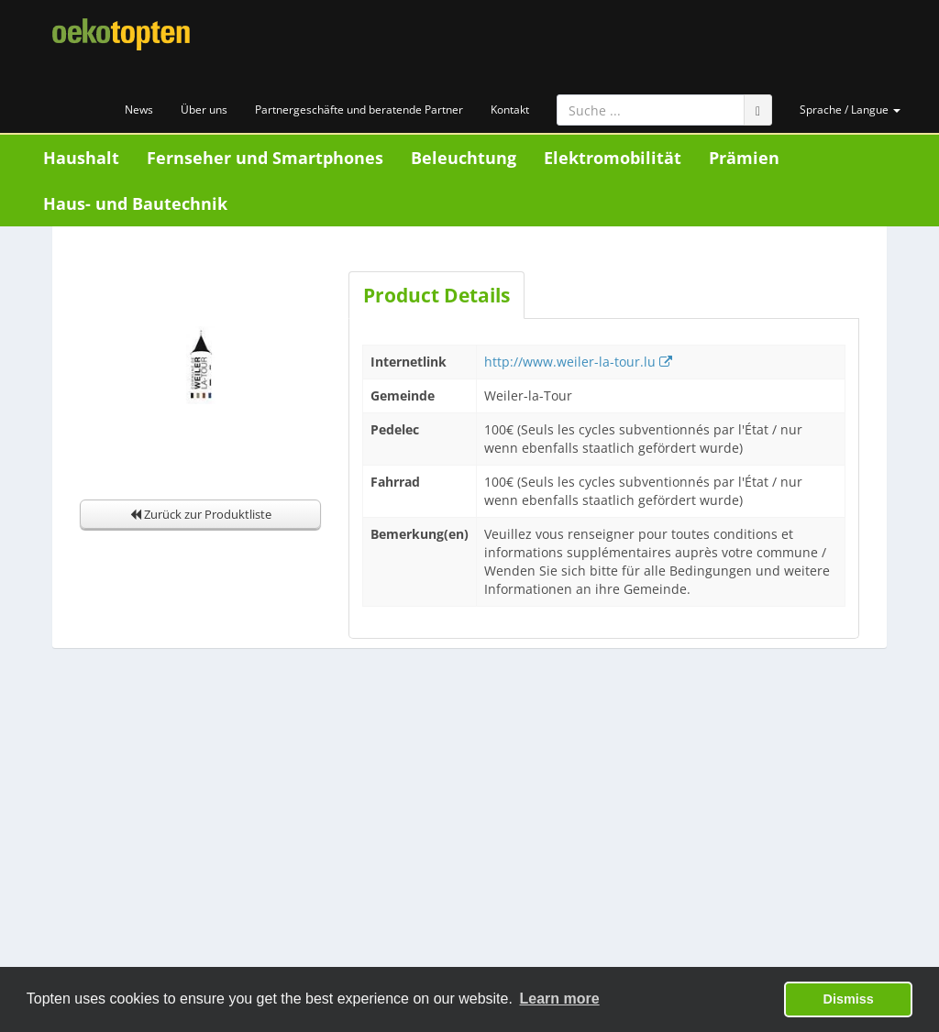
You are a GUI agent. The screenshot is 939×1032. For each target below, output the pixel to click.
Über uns (204, 109)
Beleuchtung (463, 158)
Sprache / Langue (850, 109)
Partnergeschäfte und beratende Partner (359, 109)
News (139, 109)
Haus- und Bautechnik (135, 203)
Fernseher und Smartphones (265, 158)
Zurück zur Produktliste (200, 514)
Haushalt (81, 158)
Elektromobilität (612, 158)
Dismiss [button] (848, 999)
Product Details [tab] (436, 295)
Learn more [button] (560, 998)
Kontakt (510, 109)
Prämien (744, 158)
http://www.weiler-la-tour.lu (578, 361)
